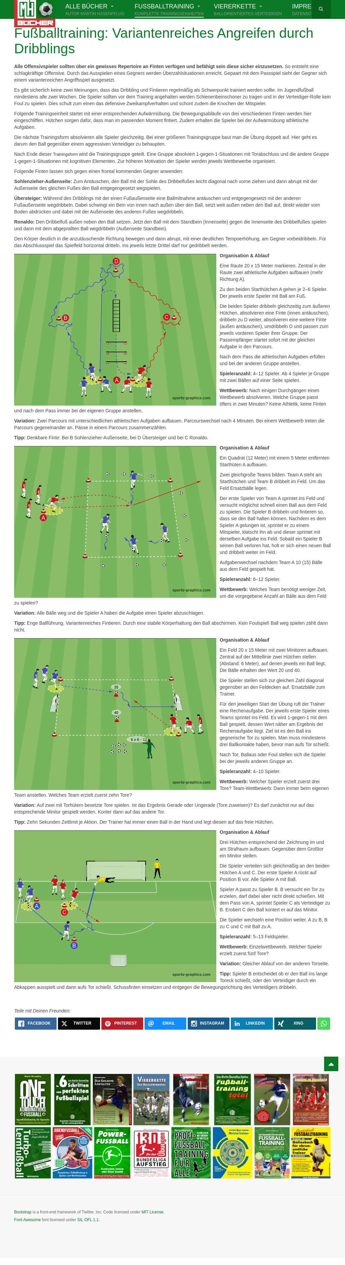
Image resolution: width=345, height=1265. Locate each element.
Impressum (310, 10)
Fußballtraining (169, 10)
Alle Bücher (95, 10)
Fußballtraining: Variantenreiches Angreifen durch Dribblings (169, 40)
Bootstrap (22, 1212)
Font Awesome (27, 1219)
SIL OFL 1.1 (88, 1219)
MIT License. (153, 1212)
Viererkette (248, 10)
